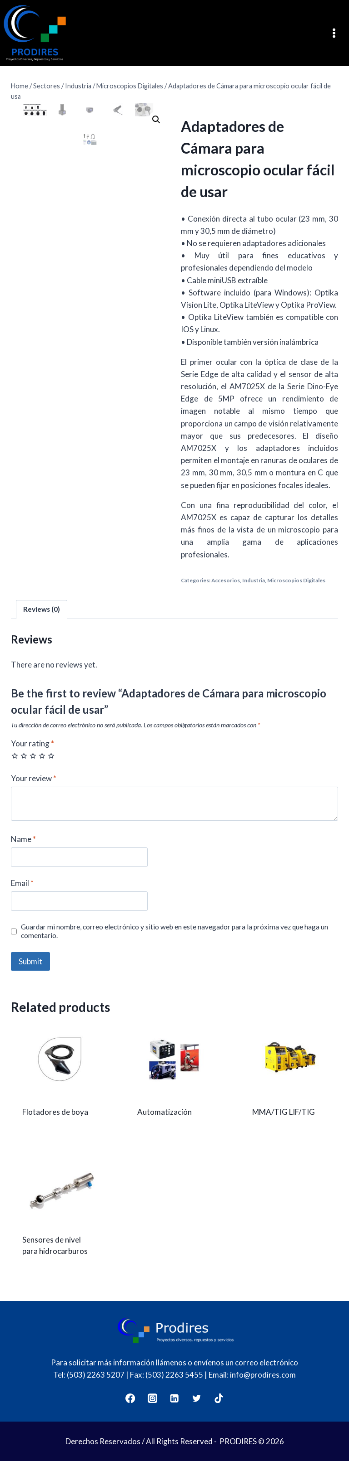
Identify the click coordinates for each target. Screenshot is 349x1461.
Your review (33, 778)
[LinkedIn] (174, 1398)
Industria (253, 580)
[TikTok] (219, 1398)
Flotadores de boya (55, 1112)
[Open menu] (337, 33)
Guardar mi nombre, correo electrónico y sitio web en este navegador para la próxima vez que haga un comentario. (174, 931)
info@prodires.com (263, 1374)
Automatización (164, 1112)
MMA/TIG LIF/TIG (283, 1112)
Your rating (32, 743)
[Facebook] (130, 1398)
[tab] (42, 609)
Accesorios (225, 580)
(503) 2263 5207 (96, 1374)
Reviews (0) (41, 609)
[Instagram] (152, 1398)
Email (22, 883)
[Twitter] (197, 1398)
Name (23, 839)
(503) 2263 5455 (174, 1374)
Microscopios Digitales (296, 580)
